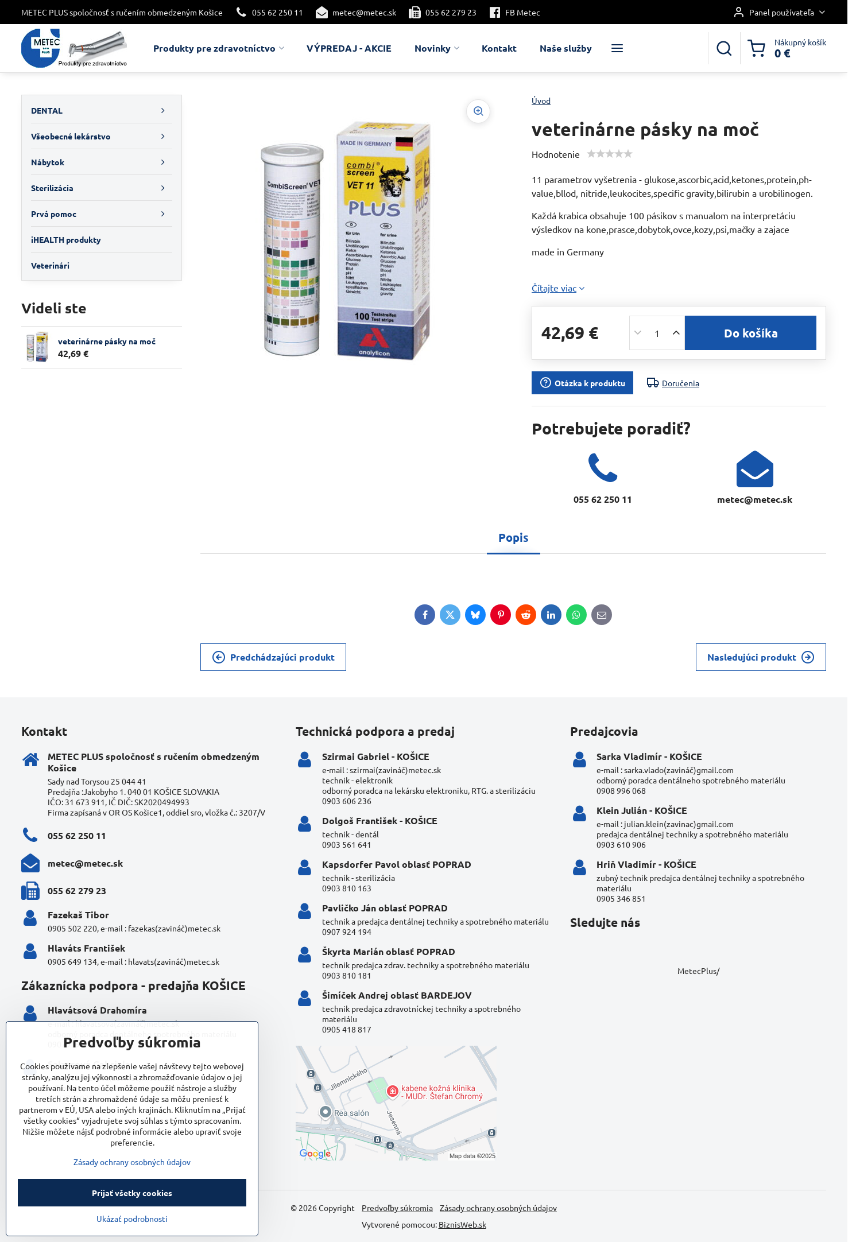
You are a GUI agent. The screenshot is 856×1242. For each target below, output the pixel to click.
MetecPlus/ (698, 970)
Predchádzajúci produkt (273, 657)
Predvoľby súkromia (397, 1207)
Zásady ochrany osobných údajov (498, 1207)
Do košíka (751, 332)
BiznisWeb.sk (462, 1224)
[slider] (610, 153)
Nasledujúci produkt (761, 657)
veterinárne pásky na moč (107, 341)
